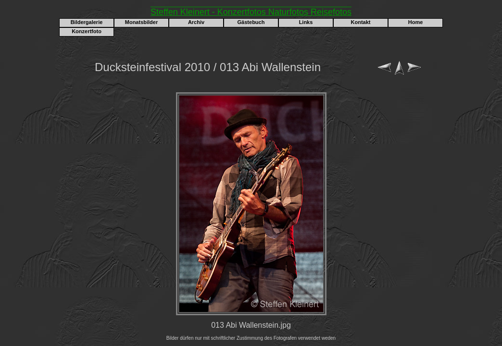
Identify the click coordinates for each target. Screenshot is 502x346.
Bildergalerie (87, 22)
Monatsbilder (141, 22)
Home (415, 22)
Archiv (196, 22)
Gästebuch (251, 22)
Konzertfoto (86, 31)
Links (306, 22)
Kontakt (361, 22)
